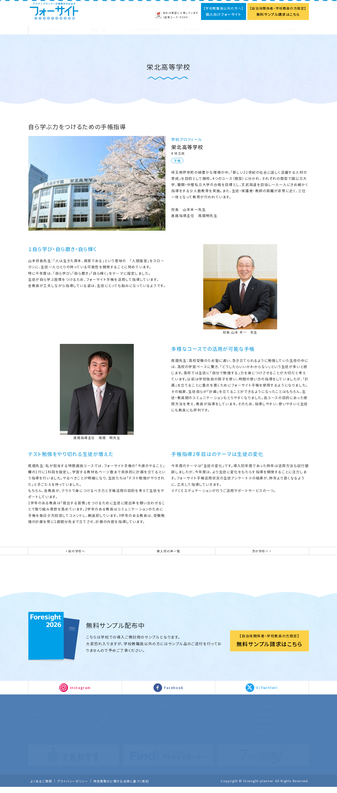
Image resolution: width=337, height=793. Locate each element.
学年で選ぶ (151, 720)
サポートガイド (40, 732)
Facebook (174, 693)
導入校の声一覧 (168, 554)
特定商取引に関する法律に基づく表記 (127, 787)
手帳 (177, 160)
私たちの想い (39, 720)
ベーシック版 (96, 720)
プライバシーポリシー (182, 7)
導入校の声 (50, 41)
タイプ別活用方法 (158, 712)
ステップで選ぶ (154, 726)
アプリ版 (92, 732)
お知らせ (263, 732)
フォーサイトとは (42, 712)
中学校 (205, 732)
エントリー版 (95, 726)
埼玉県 (180, 153)
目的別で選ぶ (153, 732)
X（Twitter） (267, 693)
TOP (32, 41)
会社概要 (264, 720)
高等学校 (207, 726)
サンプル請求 (96, 738)
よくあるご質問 (42, 787)
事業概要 (264, 726)
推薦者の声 (37, 726)
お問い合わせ (267, 738)
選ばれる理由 (39, 738)
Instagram (80, 693)
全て (203, 720)
